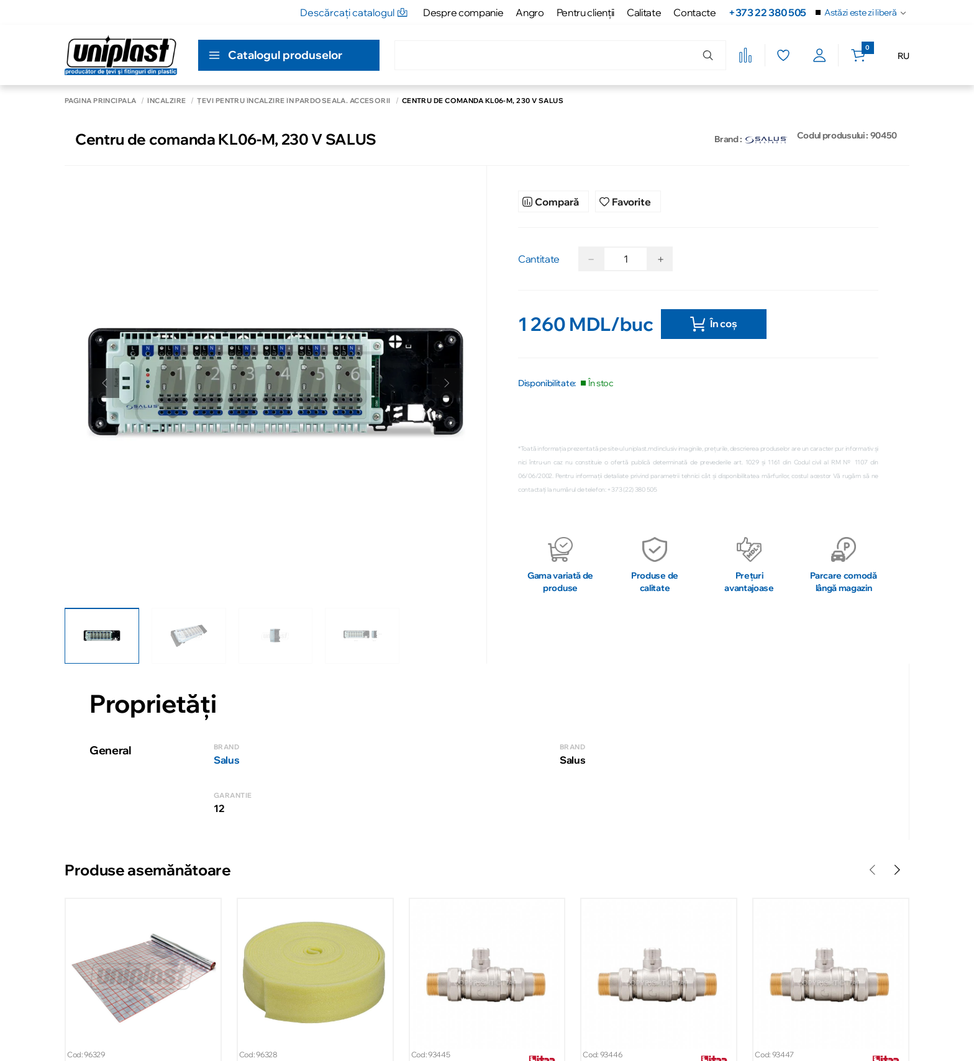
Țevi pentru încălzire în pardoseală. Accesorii (293, 100)
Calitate (644, 12)
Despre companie (463, 12)
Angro (530, 12)
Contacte (694, 12)
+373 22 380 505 (767, 12)
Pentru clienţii (585, 12)
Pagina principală (100, 100)
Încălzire (166, 100)
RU (903, 55)
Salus (226, 760)
